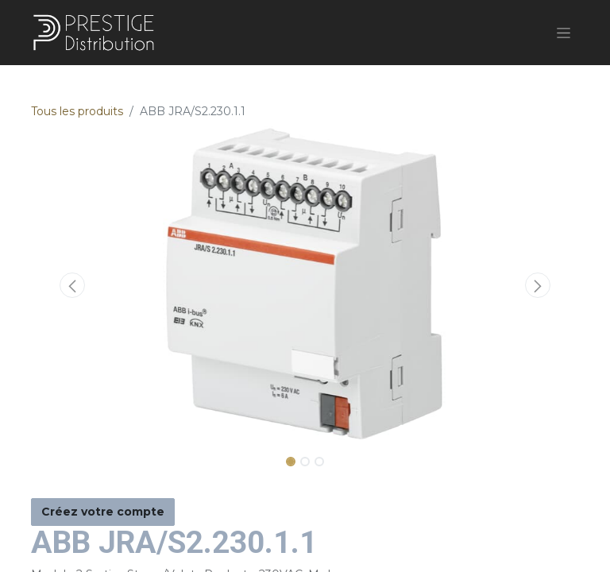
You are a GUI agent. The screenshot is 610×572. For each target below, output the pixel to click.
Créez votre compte (102, 511)
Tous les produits (77, 111)
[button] (72, 285)
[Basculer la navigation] (563, 32)
